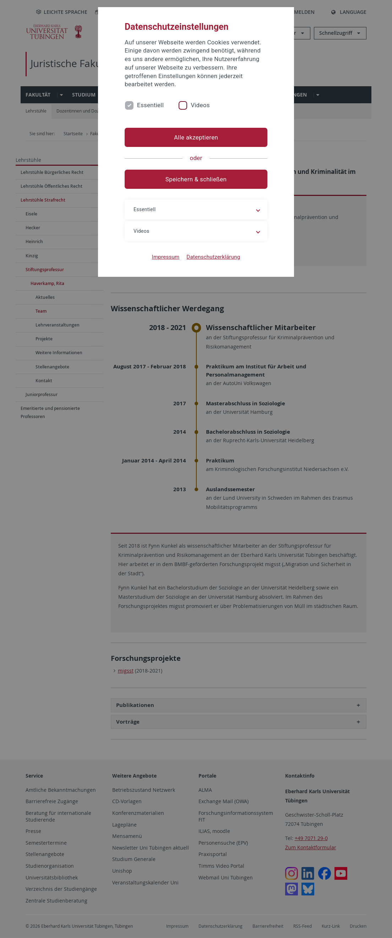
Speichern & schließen (196, 179)
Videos (200, 105)
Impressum (166, 257)
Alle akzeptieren (196, 137)
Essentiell (150, 105)
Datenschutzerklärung (213, 257)
